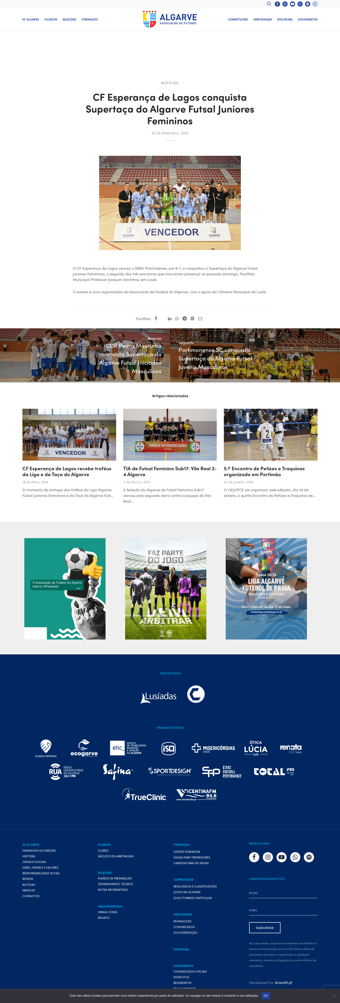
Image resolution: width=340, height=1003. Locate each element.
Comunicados (184, 940)
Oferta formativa (187, 865)
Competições (238, 19)
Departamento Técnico (115, 897)
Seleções (69, 19)
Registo (104, 931)
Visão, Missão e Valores (40, 881)
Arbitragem (262, 19)
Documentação (185, 946)
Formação (90, 19)
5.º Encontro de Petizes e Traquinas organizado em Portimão (264, 484)
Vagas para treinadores (192, 870)
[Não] (334, 995)
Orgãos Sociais (34, 875)
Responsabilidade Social (41, 886)
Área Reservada (110, 919)
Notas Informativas (113, 903)
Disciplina (285, 19)
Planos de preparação (115, 891)
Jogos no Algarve (187, 905)
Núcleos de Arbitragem (116, 869)
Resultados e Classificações (195, 899)
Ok (266, 995)
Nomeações (182, 934)
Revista (27, 892)
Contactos (30, 909)
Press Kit (28, 903)
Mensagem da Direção (39, 863)
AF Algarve (30, 19)
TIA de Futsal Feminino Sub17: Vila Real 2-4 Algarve (170, 484)
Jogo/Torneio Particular (193, 911)
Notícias (170, 84)
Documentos (308, 19)
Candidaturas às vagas (191, 876)
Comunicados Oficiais (190, 984)
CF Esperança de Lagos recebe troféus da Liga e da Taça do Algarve (66, 484)
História (28, 869)
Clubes (103, 863)
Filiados (50, 19)
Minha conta (107, 925)
